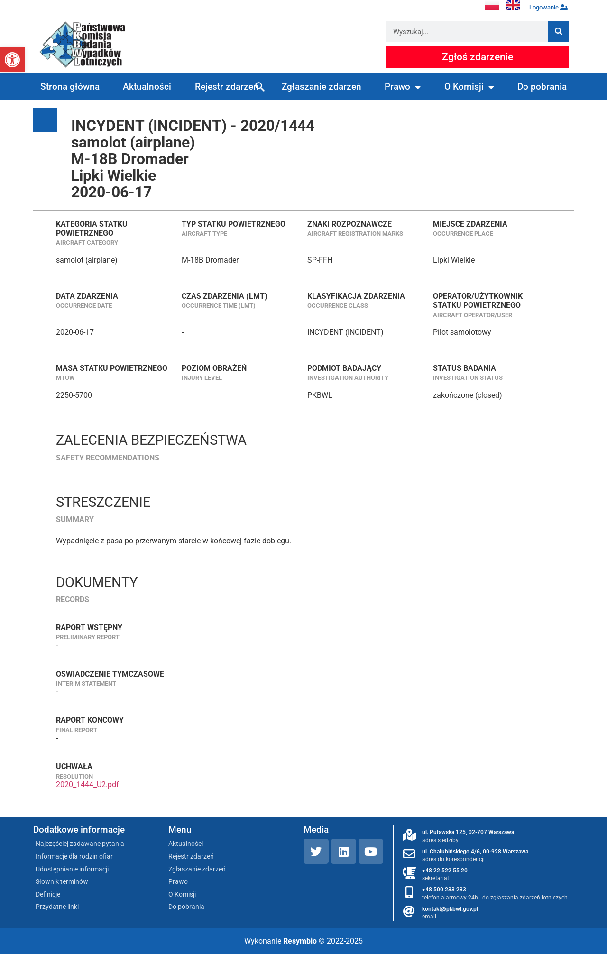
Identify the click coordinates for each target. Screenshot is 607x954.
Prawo (403, 87)
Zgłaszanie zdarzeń (321, 86)
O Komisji (469, 87)
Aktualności (147, 86)
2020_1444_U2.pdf (87, 784)
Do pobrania (542, 86)
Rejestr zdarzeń (226, 86)
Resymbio (300, 940)
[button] (12, 59)
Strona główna (70, 86)
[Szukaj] (558, 31)
